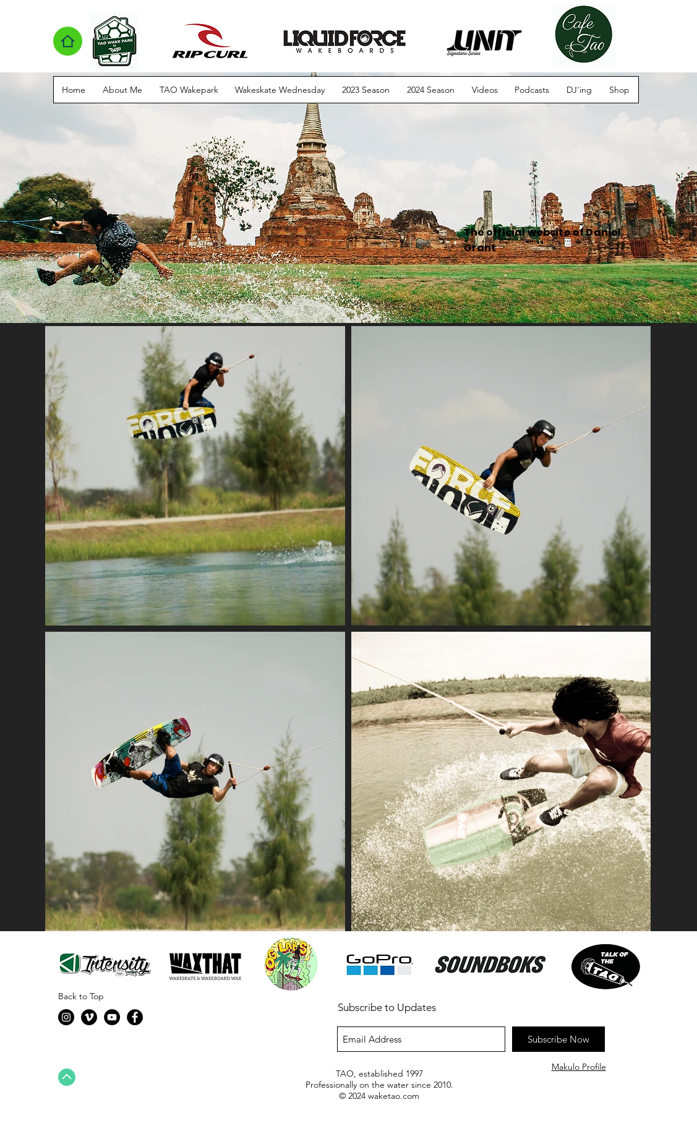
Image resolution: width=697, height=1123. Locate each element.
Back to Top (81, 996)
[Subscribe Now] (558, 1039)
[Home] (67, 41)
